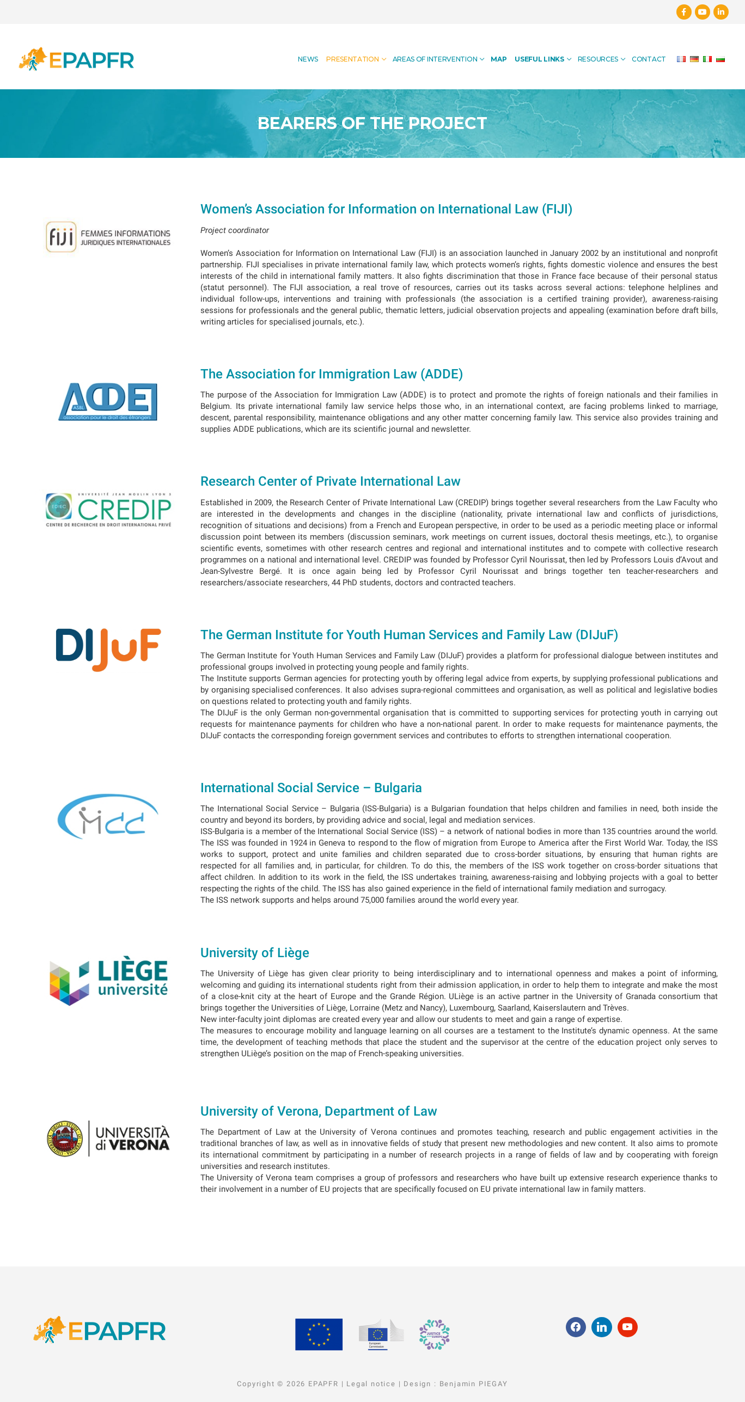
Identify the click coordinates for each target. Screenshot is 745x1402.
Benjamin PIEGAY (473, 1384)
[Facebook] (684, 12)
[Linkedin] (721, 12)
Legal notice (371, 1384)
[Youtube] (702, 12)
